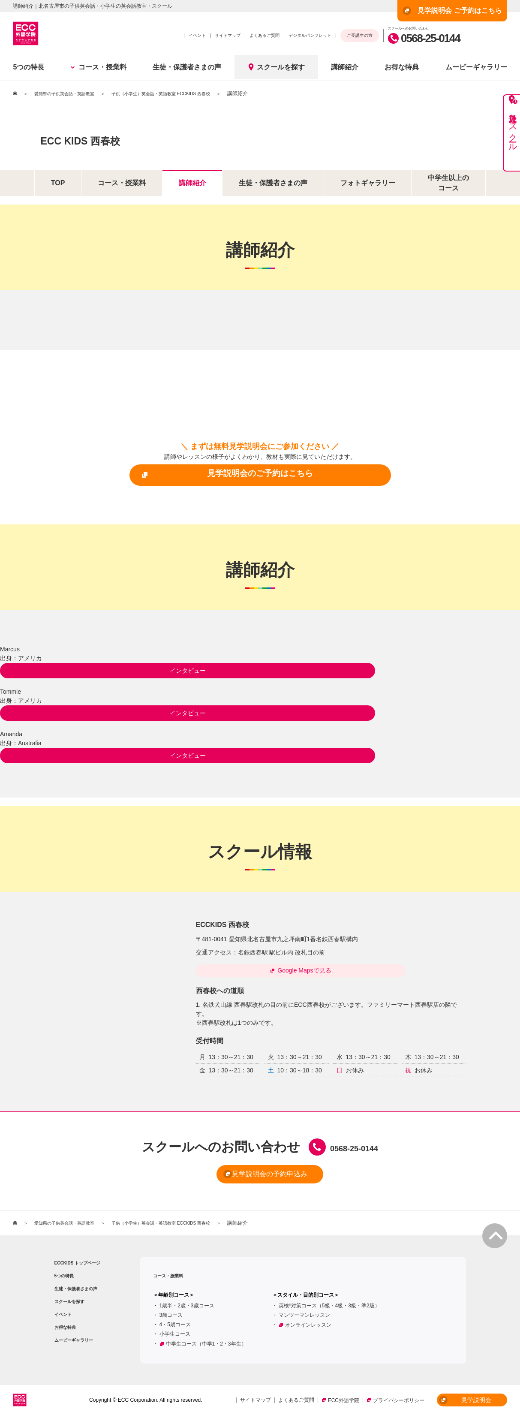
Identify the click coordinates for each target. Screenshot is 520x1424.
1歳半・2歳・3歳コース (186, 1310)
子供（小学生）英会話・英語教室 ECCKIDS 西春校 (183, 93)
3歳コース (171, 1320)
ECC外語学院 (343, 1405)
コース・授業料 (98, 67)
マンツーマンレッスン (304, 1320)
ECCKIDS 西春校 (229, 923)
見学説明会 (465, 1404)
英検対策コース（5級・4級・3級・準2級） (329, 1310)
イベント (197, 35)
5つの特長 (29, 67)
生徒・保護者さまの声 (187, 67)
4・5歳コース (175, 1329)
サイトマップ (227, 35)
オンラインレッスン (308, 1330)
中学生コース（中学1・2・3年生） (206, 1349)
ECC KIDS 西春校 (116, 137)
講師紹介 (344, 67)
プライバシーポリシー (398, 1405)
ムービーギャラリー (73, 1345)
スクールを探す (276, 67)
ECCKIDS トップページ (77, 1267)
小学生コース (174, 1339)
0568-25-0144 (424, 38)
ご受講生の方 (360, 35)
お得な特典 (402, 67)
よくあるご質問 (264, 35)
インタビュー (43, 669)
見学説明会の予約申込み (246, 1179)
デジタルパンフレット (310, 35)
